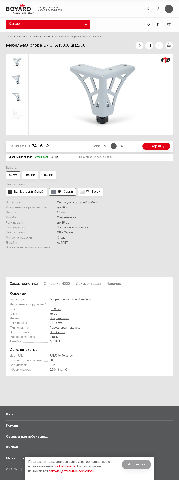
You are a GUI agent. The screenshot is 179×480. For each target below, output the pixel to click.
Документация (88, 283)
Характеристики (24, 283)
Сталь (61, 238)
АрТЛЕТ (62, 243)
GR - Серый (65, 232)
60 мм (61, 212)
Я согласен (136, 464)
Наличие (114, 283)
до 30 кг (62, 207)
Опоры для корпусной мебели (78, 202)
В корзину (156, 146)
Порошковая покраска (72, 227)
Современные (66, 217)
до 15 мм (63, 223)
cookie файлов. (65, 466)
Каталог (15, 24)
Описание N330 (57, 283)
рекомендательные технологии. (72, 471)
